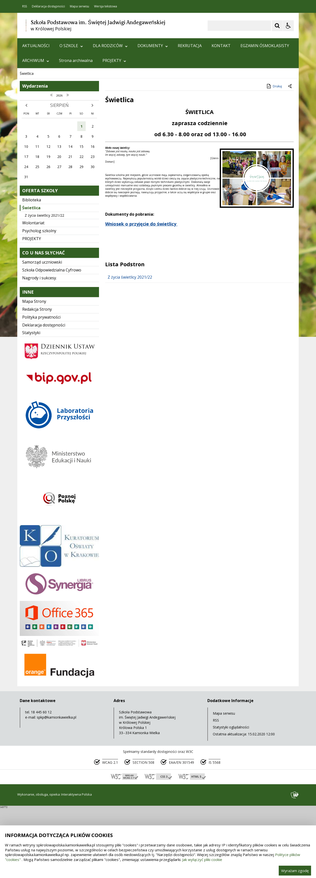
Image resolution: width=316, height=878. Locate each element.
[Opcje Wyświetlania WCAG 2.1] (288, 25)
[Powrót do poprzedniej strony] (290, 157)
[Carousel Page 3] (75, 129)
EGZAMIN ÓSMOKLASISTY (264, 45)
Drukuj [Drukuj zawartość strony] (274, 156)
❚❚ (27, 129)
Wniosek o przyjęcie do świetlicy (140, 294)
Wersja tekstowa (105, 6)
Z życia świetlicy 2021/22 (44, 285)
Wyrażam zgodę (295, 870)
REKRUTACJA (190, 45)
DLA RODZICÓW (110, 45)
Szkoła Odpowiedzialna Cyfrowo (51, 340)
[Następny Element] (53, 129)
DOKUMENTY (153, 45)
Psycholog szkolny (39, 301)
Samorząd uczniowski (42, 332)
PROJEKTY (114, 60)
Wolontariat (33, 293)
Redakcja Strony (37, 379)
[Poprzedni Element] (41, 129)
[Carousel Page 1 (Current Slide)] (65, 129)
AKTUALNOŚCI (36, 45)
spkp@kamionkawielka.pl (56, 787)
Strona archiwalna (76, 60)
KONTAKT (221, 45)
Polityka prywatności (41, 387)
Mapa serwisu (79, 6)
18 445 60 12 (41, 782)
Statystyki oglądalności (231, 797)
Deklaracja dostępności (48, 6)
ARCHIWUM (35, 60)
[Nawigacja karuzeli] (47, 129)
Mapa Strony (34, 371)
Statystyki (31, 403)
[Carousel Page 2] (70, 129)
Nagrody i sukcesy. (39, 348)
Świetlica (31, 278)
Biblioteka (31, 270)
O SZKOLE (71, 45)
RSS (24, 6)
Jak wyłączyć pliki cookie (202, 859)
